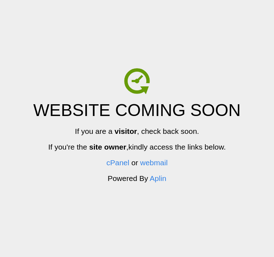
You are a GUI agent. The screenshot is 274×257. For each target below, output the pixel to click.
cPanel (117, 162)
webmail (154, 162)
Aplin (158, 178)
